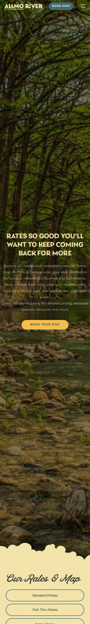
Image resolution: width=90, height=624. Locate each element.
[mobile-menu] (81, 6)
